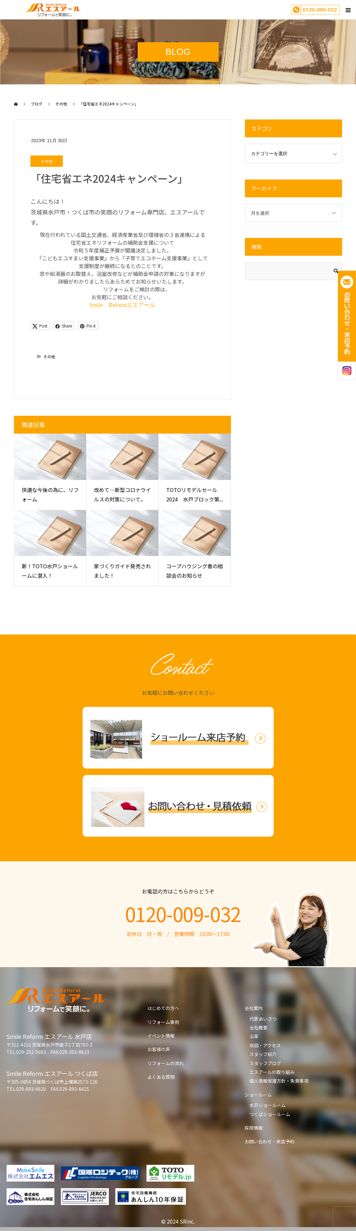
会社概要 (258, 1027)
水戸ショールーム (267, 1105)
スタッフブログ (265, 1063)
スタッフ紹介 (263, 1054)
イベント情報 (161, 1035)
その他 (46, 161)
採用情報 (254, 1128)
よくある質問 (161, 1077)
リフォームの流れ (165, 1063)
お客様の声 (158, 1049)
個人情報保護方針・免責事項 (278, 1080)
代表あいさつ (263, 1019)
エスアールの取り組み (271, 1072)
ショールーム (258, 1094)
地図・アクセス (265, 1045)
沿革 (253, 1036)
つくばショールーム (269, 1114)
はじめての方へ (163, 1008)
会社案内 (254, 1008)
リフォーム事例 (163, 1022)
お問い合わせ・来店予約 (269, 1141)
